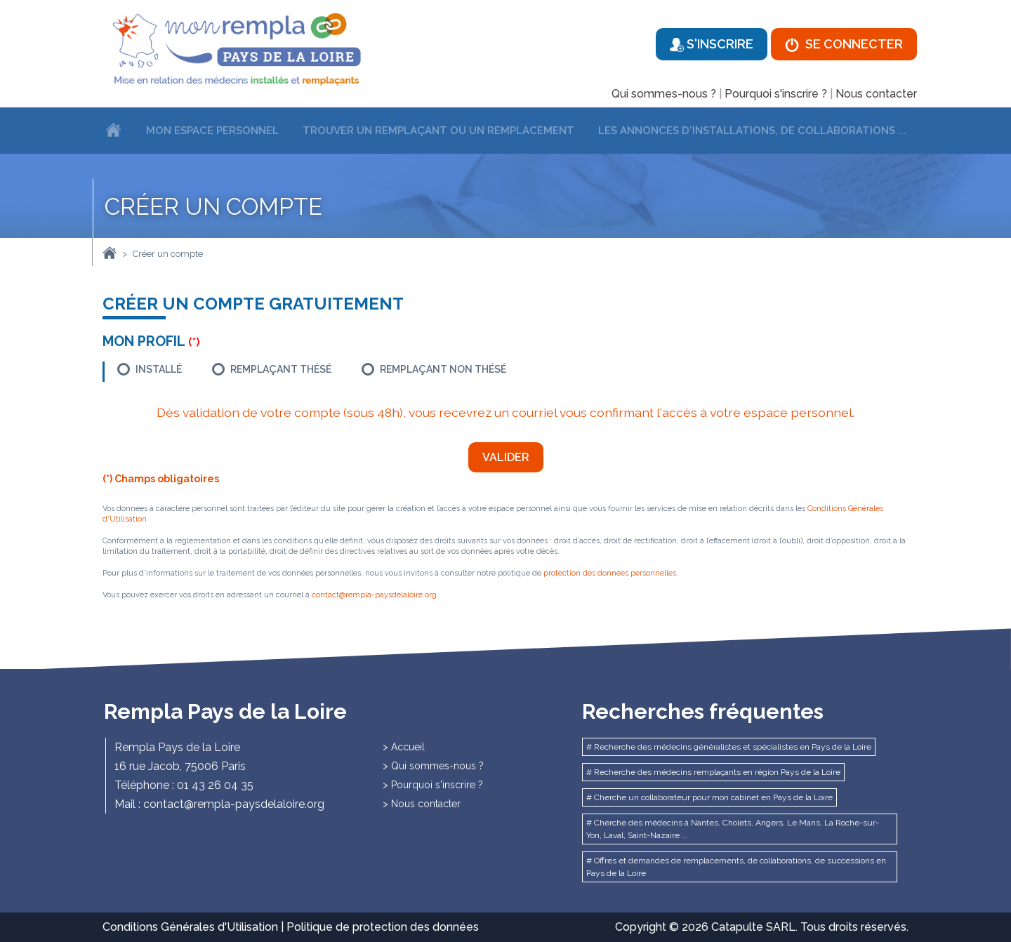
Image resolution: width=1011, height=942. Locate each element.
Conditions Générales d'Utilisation (190, 927)
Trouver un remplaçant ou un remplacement (438, 130)
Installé (159, 369)
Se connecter (844, 44)
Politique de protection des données (382, 927)
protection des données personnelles (609, 573)
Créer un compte (168, 253)
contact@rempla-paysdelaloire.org (374, 594)
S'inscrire (711, 44)
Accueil (408, 746)
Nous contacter (876, 93)
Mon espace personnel (212, 130)
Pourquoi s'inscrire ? (776, 93)
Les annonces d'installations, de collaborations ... (752, 130)
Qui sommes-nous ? (664, 93)
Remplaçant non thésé (443, 369)
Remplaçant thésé (280, 369)
